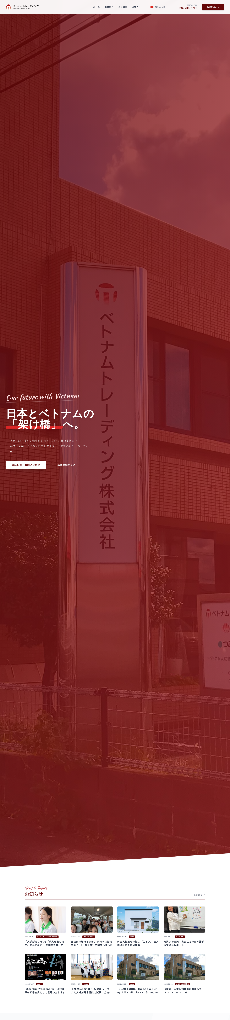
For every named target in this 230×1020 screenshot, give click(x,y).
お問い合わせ (213, 7)
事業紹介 (109, 7)
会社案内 (122, 7)
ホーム (96, 7)
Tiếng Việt (158, 7)
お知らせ (136, 7)
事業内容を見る (67, 465)
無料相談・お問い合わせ (26, 465)
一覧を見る (198, 894)
